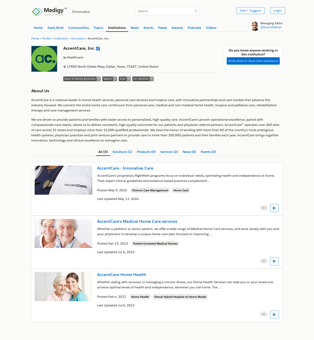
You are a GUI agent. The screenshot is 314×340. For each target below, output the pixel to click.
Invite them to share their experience (253, 61)
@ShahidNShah (271, 27)
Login (278, 10)
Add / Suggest (250, 10)
